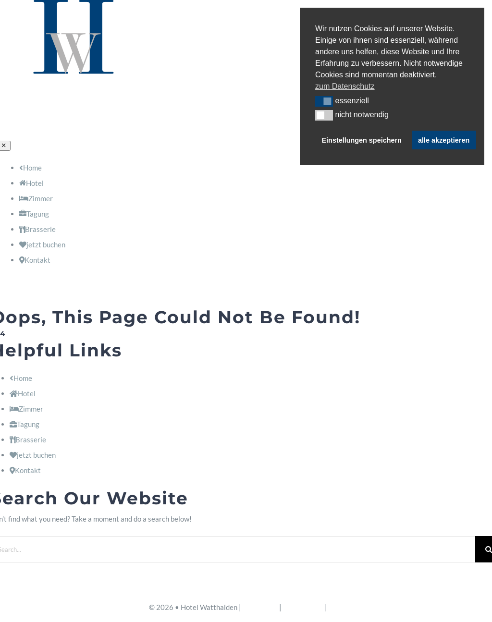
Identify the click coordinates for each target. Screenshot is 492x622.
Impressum (260, 607)
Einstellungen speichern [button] (362, 140)
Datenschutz (303, 607)
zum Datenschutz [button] (345, 86)
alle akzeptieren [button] (443, 140)
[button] (324, 101)
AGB (336, 607)
